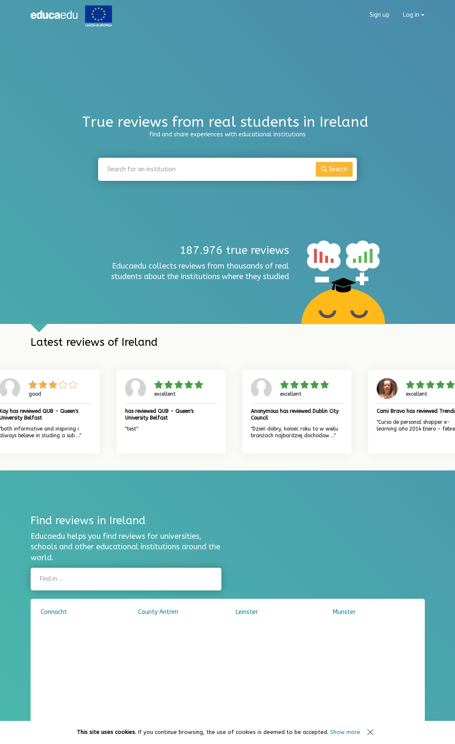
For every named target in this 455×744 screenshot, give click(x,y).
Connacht (54, 612)
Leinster (247, 612)
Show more (345, 732)
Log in (413, 14)
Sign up (379, 14)
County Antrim (158, 612)
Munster (344, 612)
